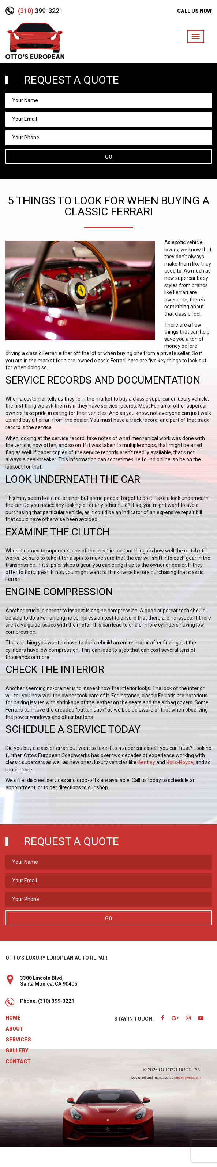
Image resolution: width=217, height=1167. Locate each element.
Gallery (16, 1051)
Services (18, 1040)
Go (108, 157)
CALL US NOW (194, 11)
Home (13, 1018)
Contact (18, 1061)
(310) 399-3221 (56, 1001)
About (14, 1029)
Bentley (146, 762)
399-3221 (40, 11)
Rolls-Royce (179, 762)
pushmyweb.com (187, 1077)
